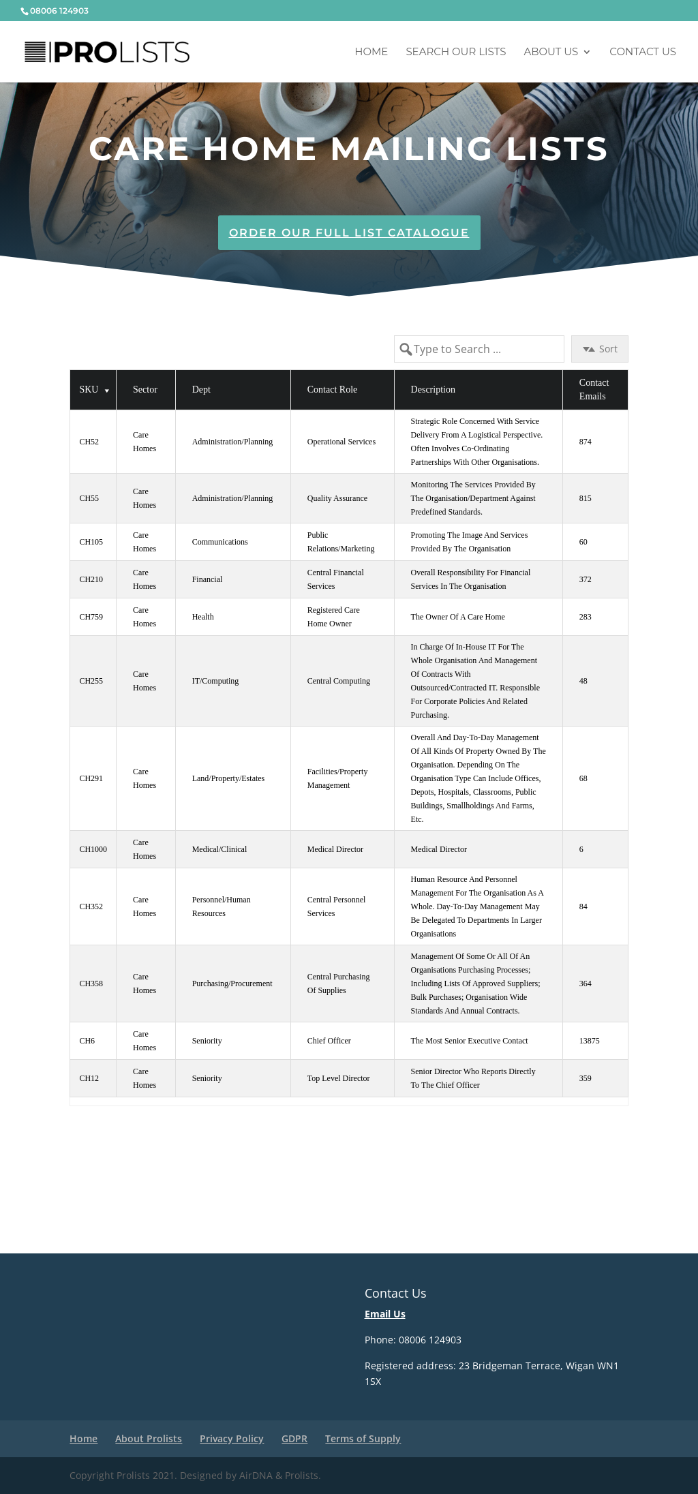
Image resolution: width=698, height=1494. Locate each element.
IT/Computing (215, 681)
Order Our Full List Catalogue (349, 232)
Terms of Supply (363, 1438)
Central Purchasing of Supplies (339, 983)
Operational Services (341, 441)
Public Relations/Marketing (341, 541)
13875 (589, 1041)
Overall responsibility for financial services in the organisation (472, 579)
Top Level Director (338, 1078)
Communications (220, 542)
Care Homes (144, 441)
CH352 (91, 906)
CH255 (91, 681)
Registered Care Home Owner (334, 616)
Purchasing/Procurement (232, 983)
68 (583, 778)
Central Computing (338, 681)
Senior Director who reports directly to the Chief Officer (474, 1078)
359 (585, 1078)
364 (585, 983)
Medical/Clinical (219, 849)
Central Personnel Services (337, 906)
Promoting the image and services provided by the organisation (470, 541)
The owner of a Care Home (458, 617)
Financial (207, 579)
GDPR (294, 1438)
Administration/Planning (232, 441)
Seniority (207, 1041)
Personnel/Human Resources (222, 906)
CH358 (91, 983)
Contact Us (642, 52)
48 (583, 681)
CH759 (91, 617)
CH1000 (93, 849)
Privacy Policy (232, 1438)
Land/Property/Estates (228, 778)
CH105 (91, 542)
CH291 (91, 778)
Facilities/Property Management (338, 778)
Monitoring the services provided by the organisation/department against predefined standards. (474, 498)
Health (203, 617)
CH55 (89, 498)
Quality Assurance (337, 498)
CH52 (89, 441)
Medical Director (335, 849)
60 (583, 542)
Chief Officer (329, 1041)
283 (585, 617)
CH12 (89, 1078)
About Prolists (148, 1438)
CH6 (87, 1041)
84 (583, 906)
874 (585, 441)
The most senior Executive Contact (469, 1041)
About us (551, 52)
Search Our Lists (456, 52)
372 (585, 579)
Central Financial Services (336, 579)
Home (371, 52)
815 (585, 498)
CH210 (91, 579)
